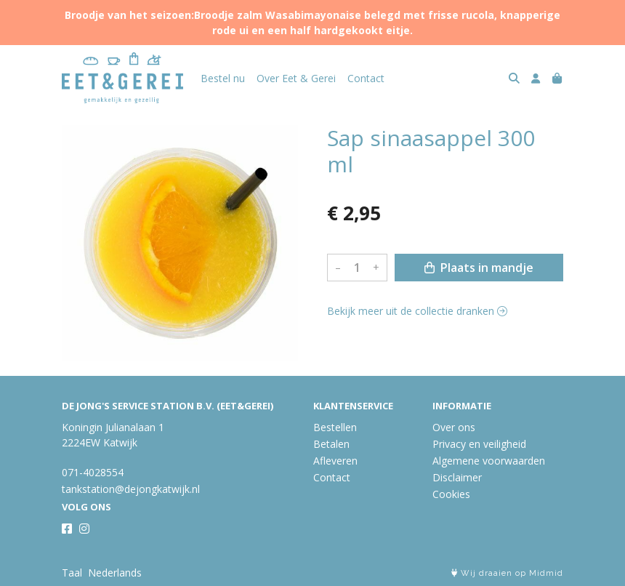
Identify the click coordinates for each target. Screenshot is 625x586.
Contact (365, 78)
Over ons (453, 427)
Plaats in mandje (478, 268)
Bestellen (335, 427)
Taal (72, 572)
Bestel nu (223, 78)
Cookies (451, 494)
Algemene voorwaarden (488, 460)
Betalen (331, 444)
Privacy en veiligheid (479, 444)
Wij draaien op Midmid (507, 573)
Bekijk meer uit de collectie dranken (417, 311)
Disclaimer (457, 477)
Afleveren (335, 460)
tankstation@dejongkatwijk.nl (131, 489)
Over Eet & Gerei (296, 78)
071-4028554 (93, 472)
